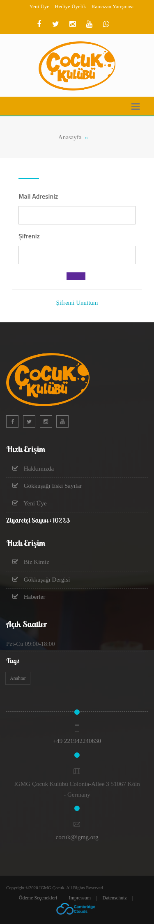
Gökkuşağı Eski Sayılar (47, 485)
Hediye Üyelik (70, 6)
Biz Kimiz (30, 562)
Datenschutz (115, 898)
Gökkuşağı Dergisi (41, 579)
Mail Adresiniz (38, 196)
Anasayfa (70, 137)
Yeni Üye (39, 6)
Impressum (80, 898)
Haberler (28, 596)
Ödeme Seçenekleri (38, 898)
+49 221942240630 (77, 741)
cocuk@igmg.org (77, 837)
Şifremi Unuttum (77, 302)
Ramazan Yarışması (113, 6)
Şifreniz (29, 236)
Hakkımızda (33, 468)
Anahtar (18, 678)
